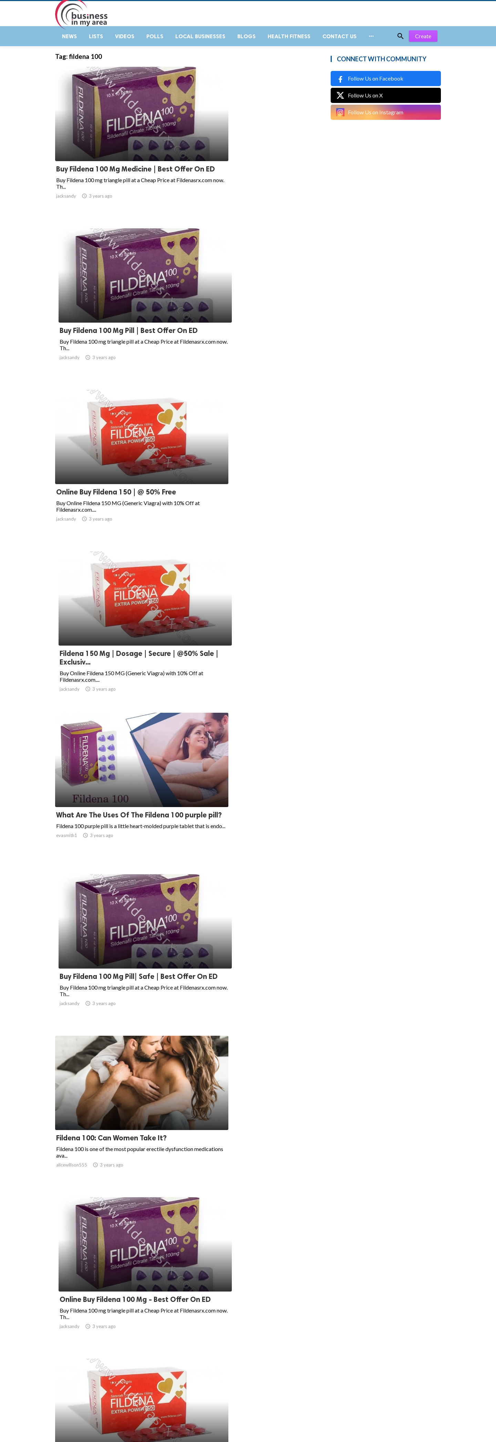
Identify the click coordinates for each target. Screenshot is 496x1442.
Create (423, 41)
